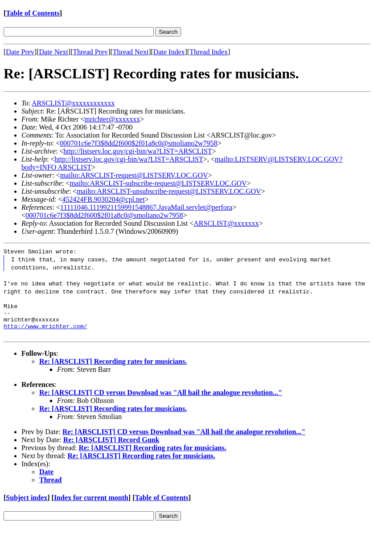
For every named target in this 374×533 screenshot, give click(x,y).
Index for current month (91, 503)
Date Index (169, 52)
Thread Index (208, 52)
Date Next (53, 52)
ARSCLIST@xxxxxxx (226, 223)
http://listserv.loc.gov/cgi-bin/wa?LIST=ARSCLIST (137, 151)
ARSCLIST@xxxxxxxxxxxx (73, 103)
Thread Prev (90, 52)
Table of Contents (32, 13)
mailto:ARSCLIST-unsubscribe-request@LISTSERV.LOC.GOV (169, 191)
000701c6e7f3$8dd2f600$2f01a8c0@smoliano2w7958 (138, 143)
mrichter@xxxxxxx (112, 119)
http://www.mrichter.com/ (45, 331)
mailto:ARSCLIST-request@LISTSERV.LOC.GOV (134, 175)
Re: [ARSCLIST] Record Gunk (111, 445)
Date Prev (20, 52)
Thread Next (130, 52)
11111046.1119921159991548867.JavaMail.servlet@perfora (146, 207)
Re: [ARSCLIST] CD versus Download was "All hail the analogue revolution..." (160, 398)
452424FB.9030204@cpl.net (103, 199)
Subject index (26, 503)
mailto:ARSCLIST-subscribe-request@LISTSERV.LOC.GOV (158, 183)
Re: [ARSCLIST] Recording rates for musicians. (113, 366)
